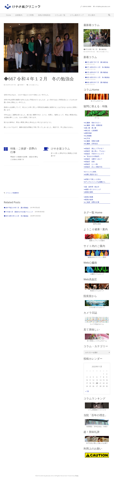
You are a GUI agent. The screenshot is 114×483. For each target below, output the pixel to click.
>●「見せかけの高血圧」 (92, 156)
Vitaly (76, 476)
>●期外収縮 (87, 133)
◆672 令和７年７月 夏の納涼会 (95, 49)
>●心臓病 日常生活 (91, 143)
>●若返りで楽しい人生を (92, 179)
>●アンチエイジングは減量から (94, 182)
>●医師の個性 (88, 192)
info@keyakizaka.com (102, 6)
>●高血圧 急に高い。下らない (94, 151)
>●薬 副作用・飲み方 (91, 187)
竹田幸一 (22, 85)
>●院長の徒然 (88, 199)
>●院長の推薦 (88, 197)
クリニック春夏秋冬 (12, 193)
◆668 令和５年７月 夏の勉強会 (96, 82)
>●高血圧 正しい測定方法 (93, 167)
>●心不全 (87, 138)
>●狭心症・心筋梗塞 (91, 130)
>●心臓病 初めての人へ (92, 123)
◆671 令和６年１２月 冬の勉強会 (97, 67)
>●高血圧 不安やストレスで (94, 154)
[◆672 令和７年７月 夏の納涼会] (97, 38)
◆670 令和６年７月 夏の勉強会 (96, 72)
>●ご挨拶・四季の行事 (91, 202)
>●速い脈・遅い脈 (90, 128)
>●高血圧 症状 (89, 161)
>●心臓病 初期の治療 (91, 141)
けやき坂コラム (34, 85)
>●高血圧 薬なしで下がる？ (94, 148)
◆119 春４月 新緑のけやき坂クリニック (18, 212)
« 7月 (87, 391)
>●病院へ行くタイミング (92, 189)
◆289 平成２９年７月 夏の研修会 (16, 208)
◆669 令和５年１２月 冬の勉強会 (16, 216)
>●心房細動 (87, 136)
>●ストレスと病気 (90, 172)
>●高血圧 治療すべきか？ (93, 159)
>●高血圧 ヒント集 (91, 164)
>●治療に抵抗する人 (91, 174)
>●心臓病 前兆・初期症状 (93, 125)
